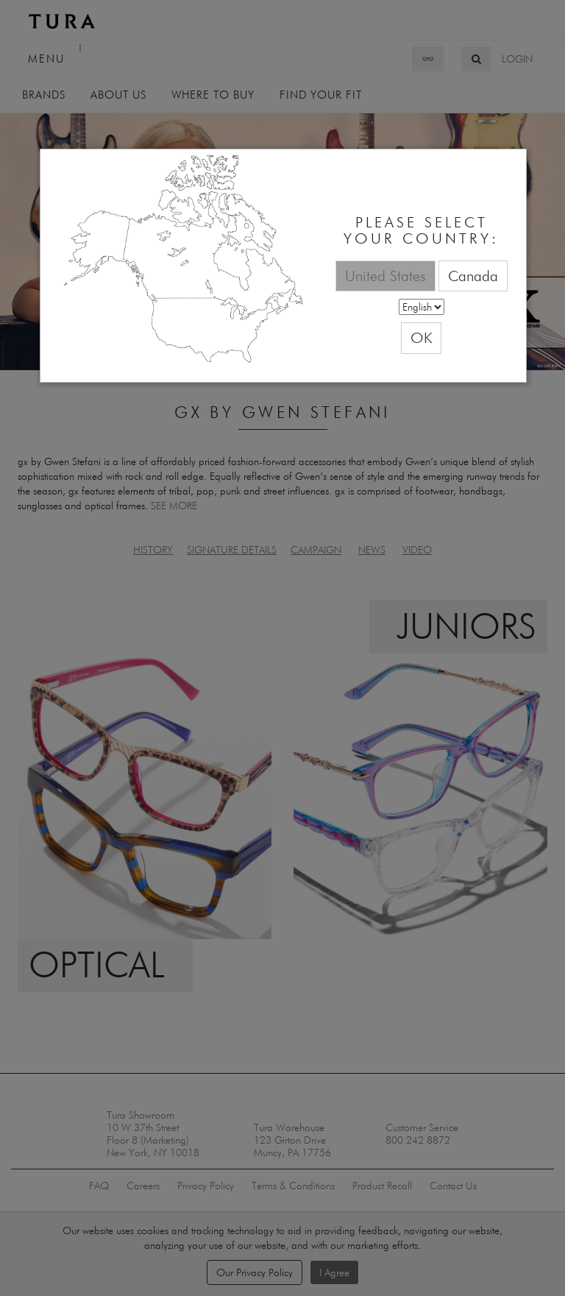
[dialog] (283, 266)
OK (421, 337)
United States (385, 275)
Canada (473, 275)
